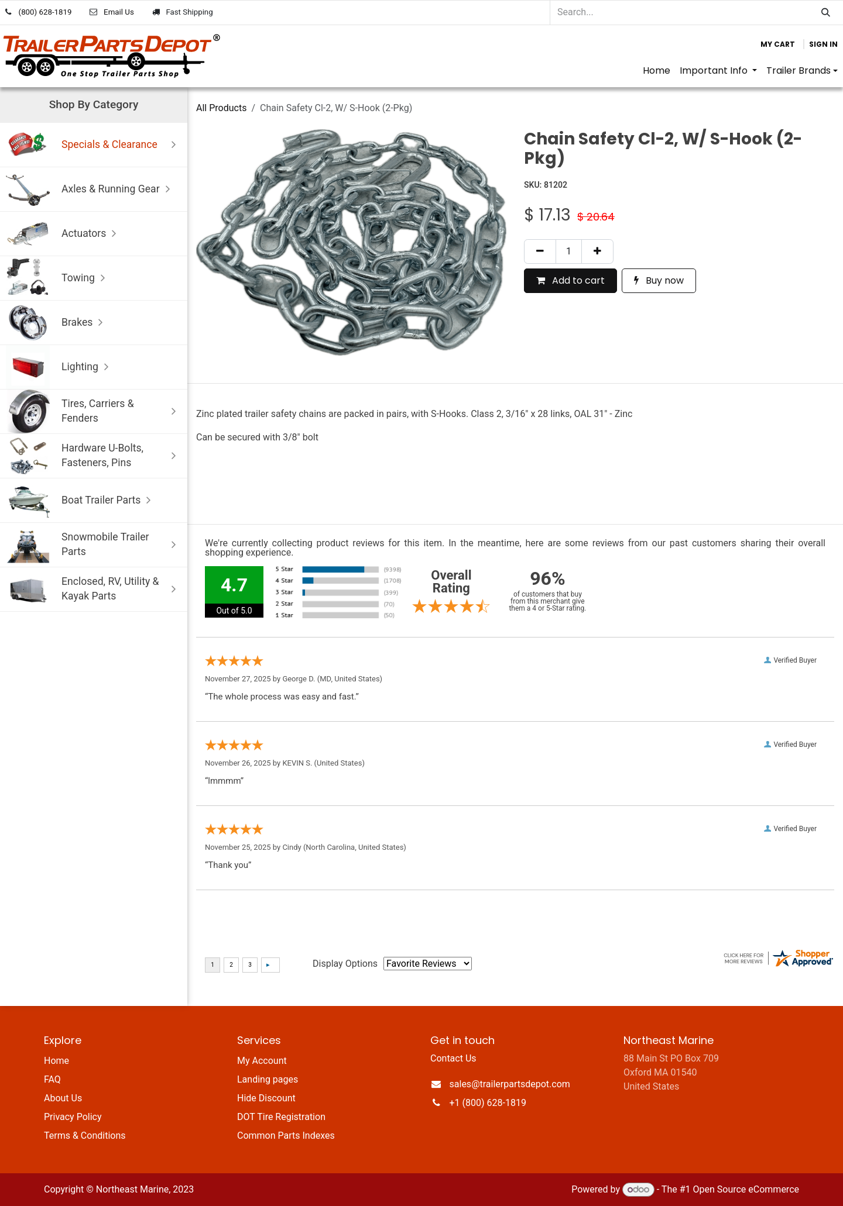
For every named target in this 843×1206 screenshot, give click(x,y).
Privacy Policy (73, 1116)
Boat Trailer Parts (81, 500)
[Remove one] (540, 251)
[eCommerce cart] (778, 44)
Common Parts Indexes (286, 1135)
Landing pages (267, 1079)
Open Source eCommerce (746, 1189)
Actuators (64, 234)
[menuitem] (656, 70)
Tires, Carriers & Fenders (93, 411)
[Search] (825, 13)
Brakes (57, 322)
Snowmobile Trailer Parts (93, 545)
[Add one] (597, 251)
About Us (63, 1098)
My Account (262, 1060)
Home (56, 1060)
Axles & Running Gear (91, 189)
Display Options (345, 963)
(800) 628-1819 (45, 12)
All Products (221, 107)
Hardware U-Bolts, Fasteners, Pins (93, 456)
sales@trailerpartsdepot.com (510, 1084)
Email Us (119, 12)
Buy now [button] (659, 280)
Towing (58, 278)
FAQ (52, 1079)
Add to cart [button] (570, 280)
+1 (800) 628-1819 (488, 1102)
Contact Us (453, 1058)
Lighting (60, 367)
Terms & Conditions (85, 1135)
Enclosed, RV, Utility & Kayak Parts (93, 589)
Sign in (823, 44)
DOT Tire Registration (281, 1116)
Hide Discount (266, 1098)
